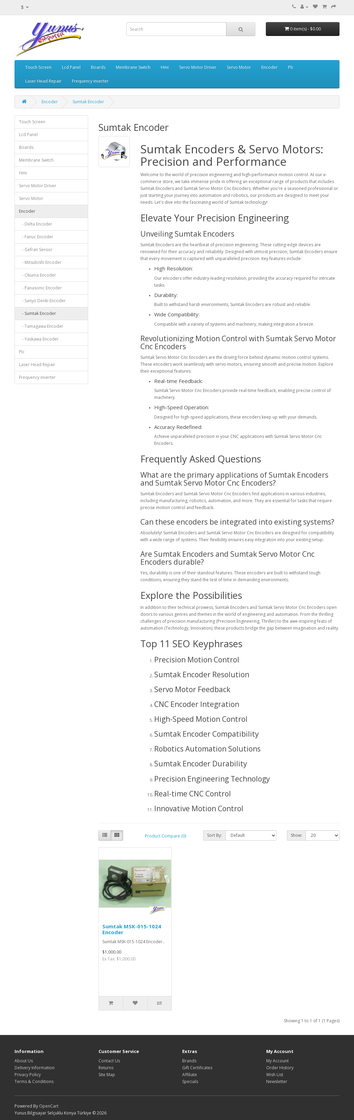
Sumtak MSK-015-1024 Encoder (131, 929)
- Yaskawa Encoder (39, 339)
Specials (190, 1081)
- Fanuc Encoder (36, 237)
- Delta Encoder (35, 224)
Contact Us (109, 1061)
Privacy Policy (28, 1075)
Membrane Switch (133, 67)
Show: (296, 835)
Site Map (107, 1075)
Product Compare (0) (165, 836)
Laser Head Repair (43, 81)
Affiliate (189, 1075)
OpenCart (48, 1106)
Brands (189, 1061)
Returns (106, 1068)
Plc (291, 67)
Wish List (274, 1075)
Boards (98, 67)
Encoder (269, 67)
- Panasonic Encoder (40, 288)
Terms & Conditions (34, 1081)
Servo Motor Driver (197, 67)
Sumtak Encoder (88, 102)
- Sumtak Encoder (37, 313)
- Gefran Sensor (36, 249)
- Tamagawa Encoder (41, 326)
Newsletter (276, 1081)
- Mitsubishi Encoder (40, 262)
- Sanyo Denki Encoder (42, 301)
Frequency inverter (90, 81)
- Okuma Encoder (37, 275)
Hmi (165, 67)
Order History (280, 1068)
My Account (277, 1061)
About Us (24, 1061)
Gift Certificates (197, 1068)
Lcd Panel (71, 67)
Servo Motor (239, 67)
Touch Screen (38, 67)
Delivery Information (35, 1068)
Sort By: (214, 835)
